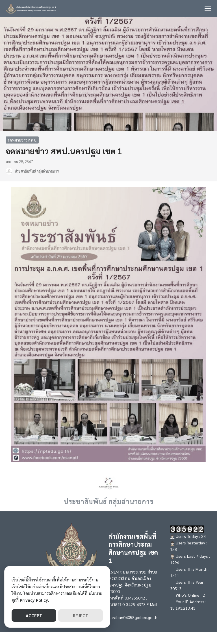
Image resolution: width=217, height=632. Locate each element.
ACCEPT (34, 615)
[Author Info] (108, 483)
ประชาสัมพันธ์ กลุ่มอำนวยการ (37, 171)
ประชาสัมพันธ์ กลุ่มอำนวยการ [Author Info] (108, 501)
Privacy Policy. (34, 600)
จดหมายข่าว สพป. (22, 139)
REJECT (80, 615)
